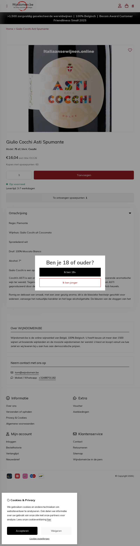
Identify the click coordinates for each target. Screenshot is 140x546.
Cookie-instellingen (39, 538)
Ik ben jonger (70, 282)
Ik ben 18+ (70, 272)
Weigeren (56, 530)
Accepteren (22, 530)
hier (49, 519)
